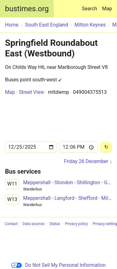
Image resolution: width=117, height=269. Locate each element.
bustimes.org (27, 8)
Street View (31, 92)
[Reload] (106, 147)
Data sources (34, 224)
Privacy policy (76, 224)
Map (107, 9)
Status (54, 224)
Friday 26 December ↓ (88, 161)
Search (91, 6)
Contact (11, 224)
